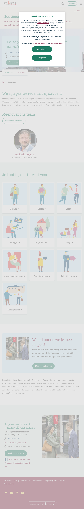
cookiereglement (57, 43)
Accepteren (42, 49)
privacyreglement (38, 43)
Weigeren (42, 58)
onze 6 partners (43, 23)
